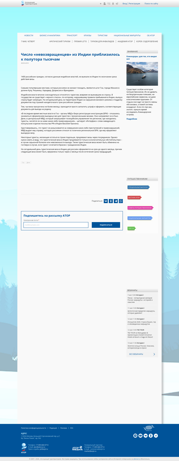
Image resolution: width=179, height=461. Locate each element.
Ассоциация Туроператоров (31, 3)
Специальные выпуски (138, 187)
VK (108, 4)
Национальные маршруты (139, 218)
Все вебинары (136, 354)
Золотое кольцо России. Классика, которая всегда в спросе (141, 347)
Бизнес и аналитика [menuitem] (50, 35)
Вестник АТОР (134, 197)
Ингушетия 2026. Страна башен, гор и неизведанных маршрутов (142, 323)
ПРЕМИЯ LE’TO (80, 41)
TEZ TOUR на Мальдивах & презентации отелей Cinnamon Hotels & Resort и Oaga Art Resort (140, 335)
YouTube (104, 3)
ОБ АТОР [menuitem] (151, 35)
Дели (28, 163)
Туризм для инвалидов (102, 41)
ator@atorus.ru (39, 447)
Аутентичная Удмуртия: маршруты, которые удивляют (141, 312)
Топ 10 (131, 228)
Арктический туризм (59, 41)
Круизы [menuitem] (87, 35)
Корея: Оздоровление (147, 41)
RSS (71, 428)
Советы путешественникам (139, 208)
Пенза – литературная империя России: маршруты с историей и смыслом (140, 300)
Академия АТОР (125, 41)
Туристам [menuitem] (102, 35)
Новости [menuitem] (28, 35)
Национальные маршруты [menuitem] (127, 35)
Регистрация (134, 3)
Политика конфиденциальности (33, 428)
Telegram (117, 4)
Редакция (53, 428)
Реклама (63, 428)
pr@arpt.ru (44, 449)
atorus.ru (137, 459)
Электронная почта (31, 220)
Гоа (23, 163)
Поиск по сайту (151, 3)
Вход (125, 3)
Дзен (101, 4)
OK (113, 4)
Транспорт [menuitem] (72, 35)
